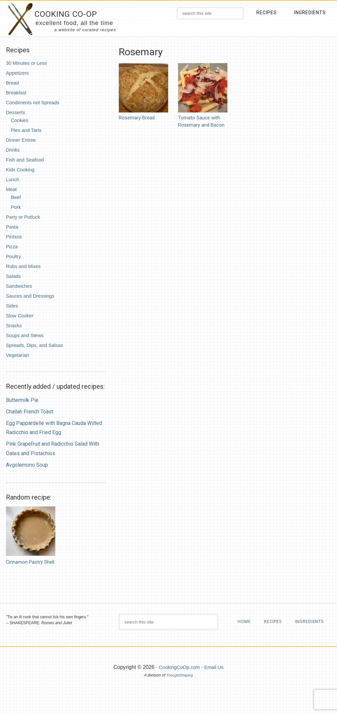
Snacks (14, 325)
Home (245, 621)
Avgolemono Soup (27, 465)
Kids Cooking (21, 169)
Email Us (215, 683)
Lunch (13, 179)
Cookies (20, 120)
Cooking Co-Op (74, 13)
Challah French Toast (29, 411)
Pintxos (14, 236)
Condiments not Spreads (35, 102)
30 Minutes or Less (28, 63)
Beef (16, 197)
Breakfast (17, 92)
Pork (16, 207)
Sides (12, 305)
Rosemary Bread (138, 117)
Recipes (275, 621)
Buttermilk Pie (22, 400)
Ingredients (253, 637)
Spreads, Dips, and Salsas (37, 345)
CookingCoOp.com (178, 683)
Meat (12, 189)
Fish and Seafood (26, 159)
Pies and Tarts (27, 130)
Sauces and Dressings (32, 296)
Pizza (12, 246)
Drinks (13, 150)
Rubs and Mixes (25, 266)
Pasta (12, 227)
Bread (13, 83)
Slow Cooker (21, 315)
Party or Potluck (24, 217)
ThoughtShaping (179, 691)
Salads (14, 276)
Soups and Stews (26, 335)
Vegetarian (18, 355)
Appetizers (18, 73)
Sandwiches (20, 286)
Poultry (14, 256)
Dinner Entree (22, 140)
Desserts (16, 112)
